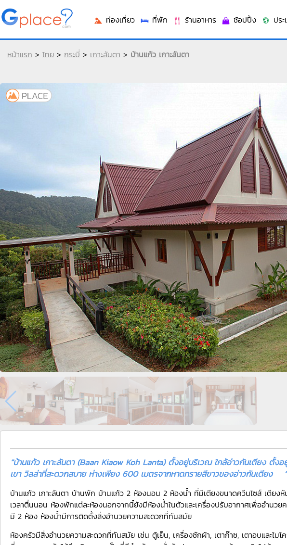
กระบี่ (72, 54)
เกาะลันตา (105, 54)
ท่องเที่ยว (114, 19)
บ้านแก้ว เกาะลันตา (159, 54)
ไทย (48, 54)
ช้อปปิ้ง (238, 19)
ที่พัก (154, 19)
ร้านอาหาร (194, 19)
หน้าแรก (19, 54)
